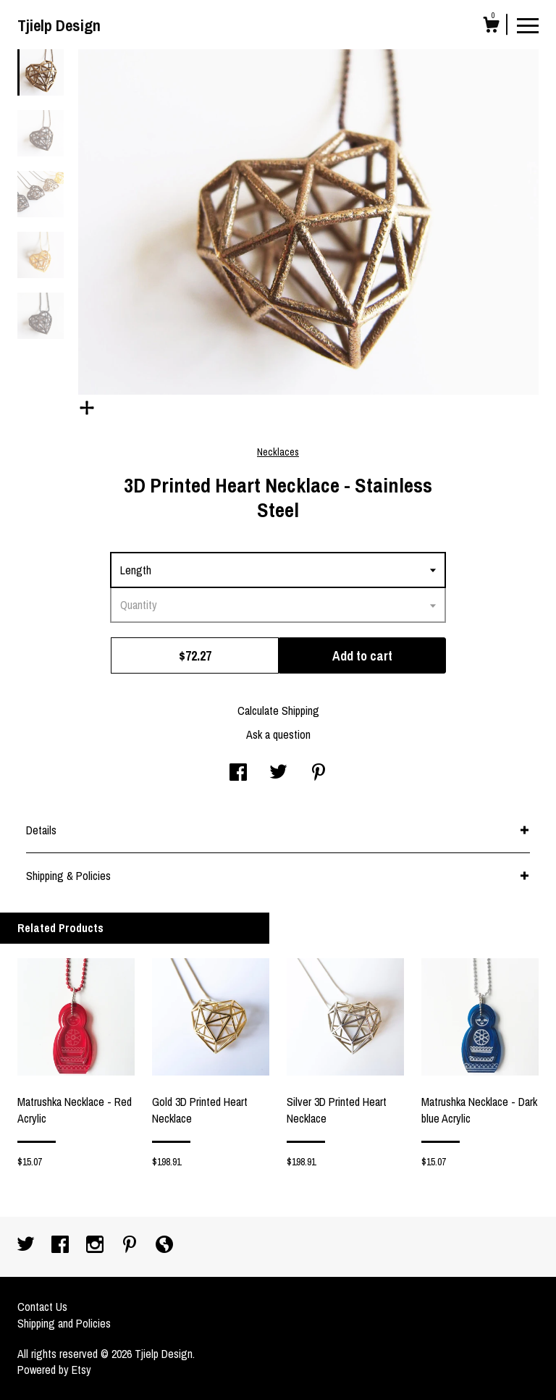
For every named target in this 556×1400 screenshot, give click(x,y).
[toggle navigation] (528, 24)
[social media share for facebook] (238, 773)
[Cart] (491, 27)
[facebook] (61, 1246)
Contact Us (42, 1307)
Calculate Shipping (278, 710)
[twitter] (27, 1246)
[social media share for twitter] (278, 773)
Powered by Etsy (54, 1370)
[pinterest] (131, 1246)
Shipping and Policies (64, 1323)
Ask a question (278, 734)
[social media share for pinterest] (318, 773)
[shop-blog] (164, 1246)
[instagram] (96, 1246)
